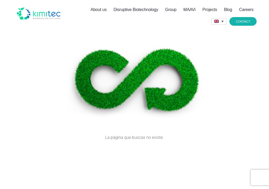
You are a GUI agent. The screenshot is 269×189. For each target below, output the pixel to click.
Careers (246, 9)
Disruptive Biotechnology (135, 9)
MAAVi (189, 9)
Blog (228, 9)
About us (99, 9)
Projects (210, 9)
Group (171, 9)
